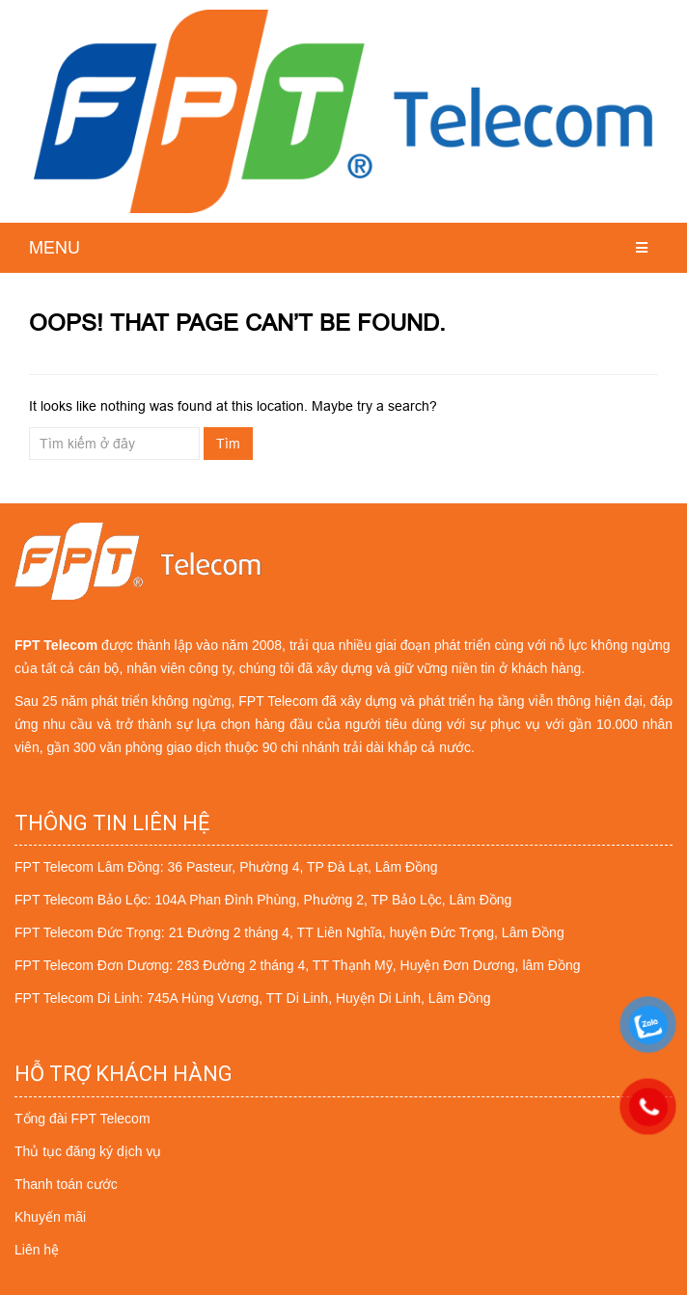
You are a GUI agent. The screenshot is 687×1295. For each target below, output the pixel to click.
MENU (54, 247)
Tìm (228, 443)
